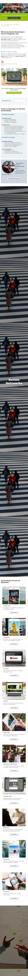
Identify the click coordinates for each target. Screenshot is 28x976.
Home (2, 24)
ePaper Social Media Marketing (8, 63)
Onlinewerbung (8, 24)
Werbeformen (6, 100)
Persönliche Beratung (14, 178)
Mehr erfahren (14, 612)
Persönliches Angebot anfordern (14, 92)
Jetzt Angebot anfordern (14, 17)
